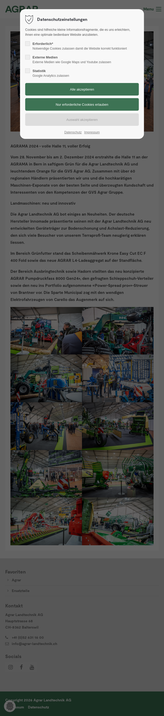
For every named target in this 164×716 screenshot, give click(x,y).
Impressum (91, 132)
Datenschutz (73, 132)
